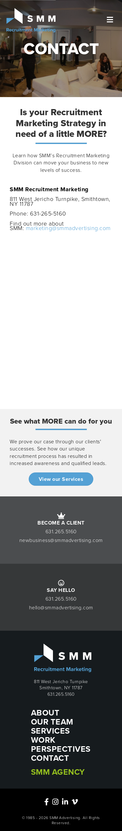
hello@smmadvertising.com (61, 607)
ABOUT (45, 713)
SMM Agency (58, 772)
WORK (43, 740)
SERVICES (50, 731)
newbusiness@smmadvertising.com (61, 540)
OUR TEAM (52, 722)
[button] (61, 479)
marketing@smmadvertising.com (68, 228)
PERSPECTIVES (61, 749)
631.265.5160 (61, 531)
